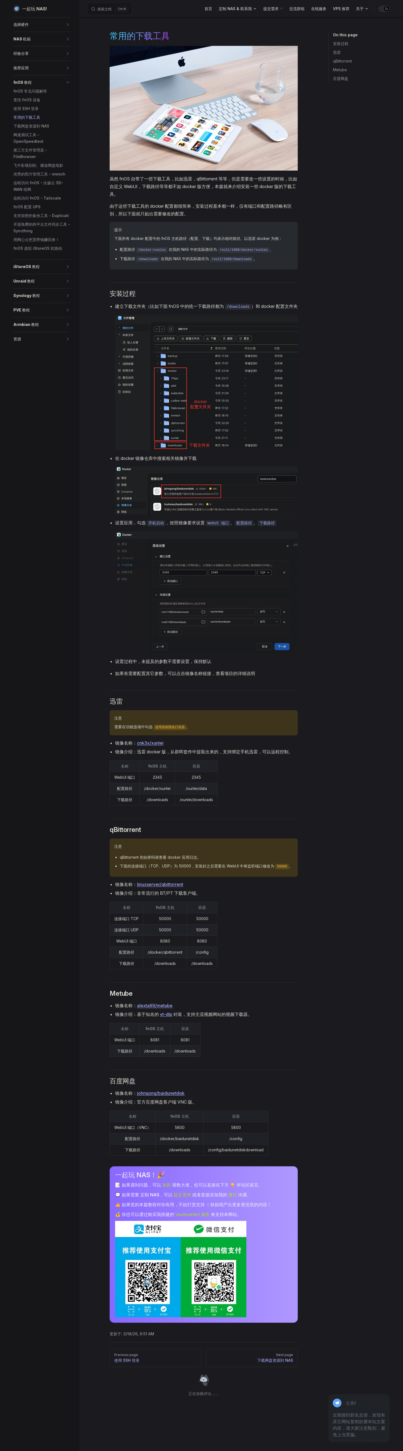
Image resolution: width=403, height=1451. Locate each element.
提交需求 (182, 1194)
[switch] (384, 9)
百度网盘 (340, 78)
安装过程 (340, 43)
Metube (340, 69)
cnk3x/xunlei (150, 743)
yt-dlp (166, 1014)
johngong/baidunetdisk (161, 1093)
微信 (232, 1194)
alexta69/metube (155, 1005)
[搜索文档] (109, 8)
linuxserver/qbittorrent (160, 884)
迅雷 (337, 52)
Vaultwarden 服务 (192, 1214)
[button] (41, 24)
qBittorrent (342, 61)
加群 (166, 1185)
